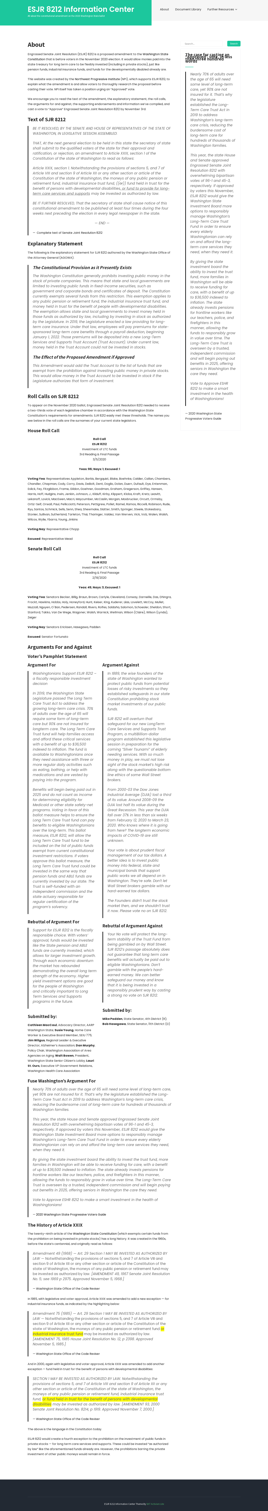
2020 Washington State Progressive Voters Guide (71, 1214)
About (164, 9)
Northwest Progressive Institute (97, 79)
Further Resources (220, 9)
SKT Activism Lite (155, 1504)
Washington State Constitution (95, 1234)
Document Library (188, 9)
